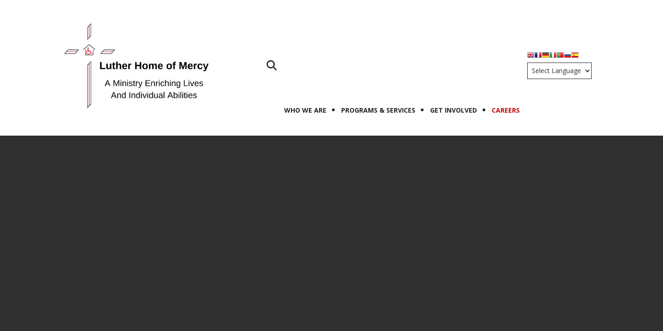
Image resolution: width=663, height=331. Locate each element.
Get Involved (453, 110)
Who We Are (305, 110)
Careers (506, 110)
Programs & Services (378, 110)
